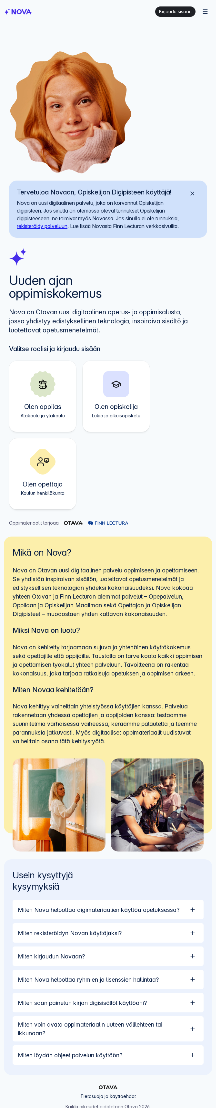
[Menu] (205, 11)
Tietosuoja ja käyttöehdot (108, 1096)
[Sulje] (192, 193)
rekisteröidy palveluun (42, 226)
